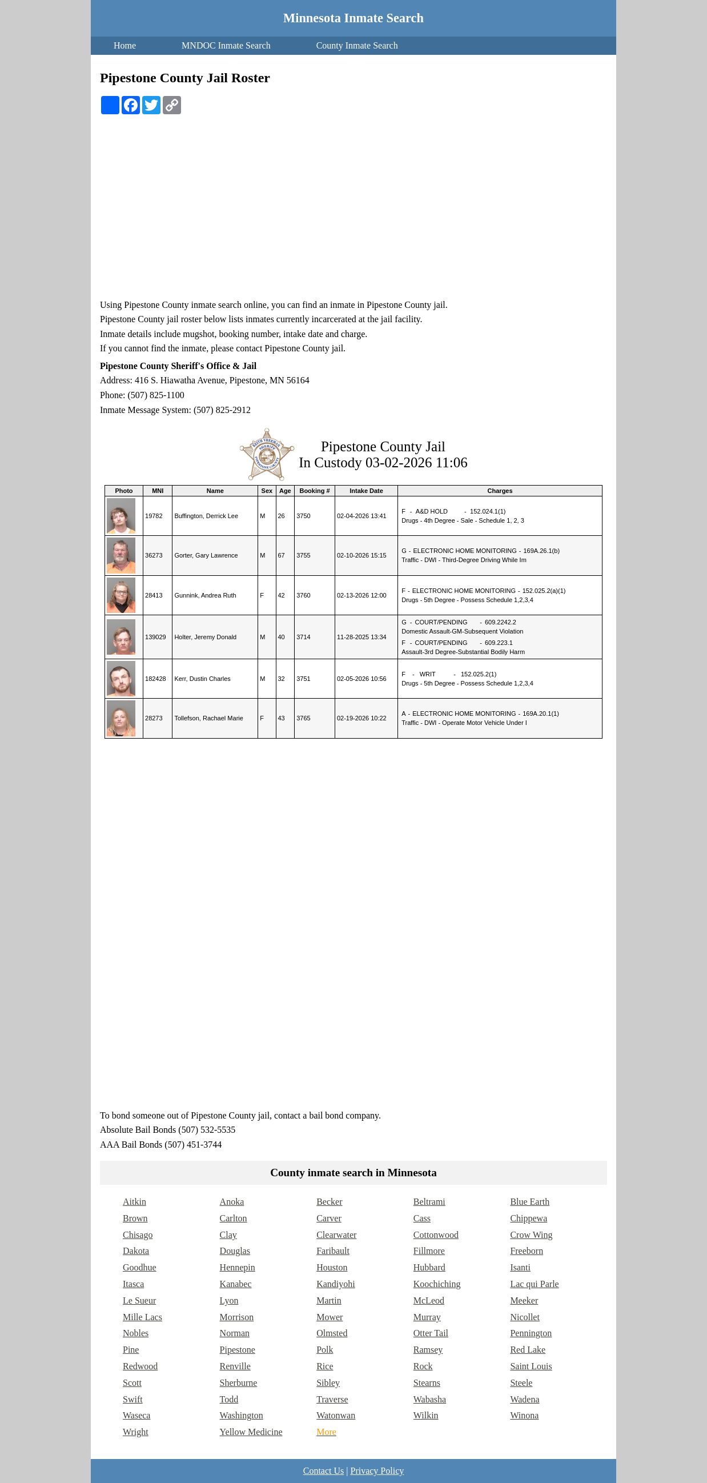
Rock (423, 1366)
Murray (427, 1317)
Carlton (233, 1218)
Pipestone (237, 1349)
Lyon (229, 1300)
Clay (228, 1235)
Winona (524, 1415)
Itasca (133, 1284)
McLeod (428, 1300)
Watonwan (335, 1415)
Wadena (524, 1399)
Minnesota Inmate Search (353, 18)
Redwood (140, 1366)
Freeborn (526, 1251)
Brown (135, 1218)
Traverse (332, 1399)
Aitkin (134, 1202)
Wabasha (429, 1399)
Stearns (426, 1383)
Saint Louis (531, 1366)
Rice (324, 1366)
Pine (131, 1349)
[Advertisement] (353, 212)
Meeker (524, 1300)
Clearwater (336, 1235)
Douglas (235, 1251)
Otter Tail (430, 1333)
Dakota (136, 1251)
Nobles (135, 1333)
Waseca (136, 1415)
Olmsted (331, 1333)
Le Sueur (139, 1300)
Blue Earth (529, 1202)
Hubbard (429, 1267)
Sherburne (239, 1383)
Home (125, 45)
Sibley (328, 1383)
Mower (329, 1317)
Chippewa (528, 1218)
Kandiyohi (335, 1284)
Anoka (232, 1202)
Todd (229, 1399)
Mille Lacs (142, 1317)
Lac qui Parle (534, 1284)
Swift (133, 1399)
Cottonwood (436, 1235)
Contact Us (323, 1471)
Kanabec (236, 1284)
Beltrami (429, 1202)
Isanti (520, 1267)
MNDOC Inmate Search (226, 45)
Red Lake (527, 1349)
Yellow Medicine (251, 1432)
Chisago (137, 1235)
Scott (132, 1383)
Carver (329, 1218)
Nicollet (525, 1317)
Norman (235, 1333)
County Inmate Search (357, 45)
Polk (324, 1349)
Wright (135, 1432)
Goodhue (139, 1267)
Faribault (333, 1251)
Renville (235, 1366)
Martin (329, 1300)
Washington (241, 1415)
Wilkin (426, 1415)
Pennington (531, 1333)
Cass (422, 1218)
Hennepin (237, 1267)
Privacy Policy (377, 1471)
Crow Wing (531, 1235)
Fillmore (429, 1251)
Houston (331, 1267)
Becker (329, 1202)
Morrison (237, 1317)
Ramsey (428, 1349)
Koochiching (437, 1284)
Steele (521, 1383)
